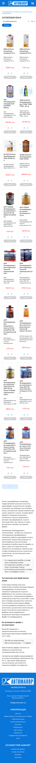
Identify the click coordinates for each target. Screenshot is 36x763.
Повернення (18, 727)
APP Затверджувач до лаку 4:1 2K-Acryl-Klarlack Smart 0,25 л (25, 446)
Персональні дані (18, 719)
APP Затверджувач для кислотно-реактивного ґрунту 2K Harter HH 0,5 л (26, 326)
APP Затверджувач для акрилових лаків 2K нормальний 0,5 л (10, 268)
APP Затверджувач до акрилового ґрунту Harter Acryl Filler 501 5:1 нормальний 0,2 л (10, 447)
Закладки (18, 754)
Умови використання (18, 722)
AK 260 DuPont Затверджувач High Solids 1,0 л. (10, 157)
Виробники (18, 733)
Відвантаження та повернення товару (18, 716)
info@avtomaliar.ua (18, 703)
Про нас (18, 713)
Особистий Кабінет (18, 749)
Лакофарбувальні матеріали (11, 12)
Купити (10, 77)
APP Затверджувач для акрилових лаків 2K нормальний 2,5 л (26, 268)
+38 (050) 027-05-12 (18, 687)
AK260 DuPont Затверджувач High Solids (25, 157)
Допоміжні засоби (26, 12)
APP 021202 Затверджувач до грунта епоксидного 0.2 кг (25, 211)
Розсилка (18, 757)
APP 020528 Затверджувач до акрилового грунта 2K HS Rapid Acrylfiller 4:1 (10, 212)
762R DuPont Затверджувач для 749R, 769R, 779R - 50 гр (26, 103)
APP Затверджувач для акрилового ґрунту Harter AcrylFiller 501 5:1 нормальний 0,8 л (10, 327)
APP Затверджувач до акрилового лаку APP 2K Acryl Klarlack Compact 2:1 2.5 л (26, 387)
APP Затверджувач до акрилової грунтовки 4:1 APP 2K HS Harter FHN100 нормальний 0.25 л (9, 387)
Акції (18, 738)
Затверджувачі (6, 13)
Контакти (18, 724)
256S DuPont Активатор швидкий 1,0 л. (9, 51)
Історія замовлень (18, 752)
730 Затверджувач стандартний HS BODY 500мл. (9, 104)
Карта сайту (18, 730)
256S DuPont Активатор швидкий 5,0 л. (26, 51)
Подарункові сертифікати (18, 735)
